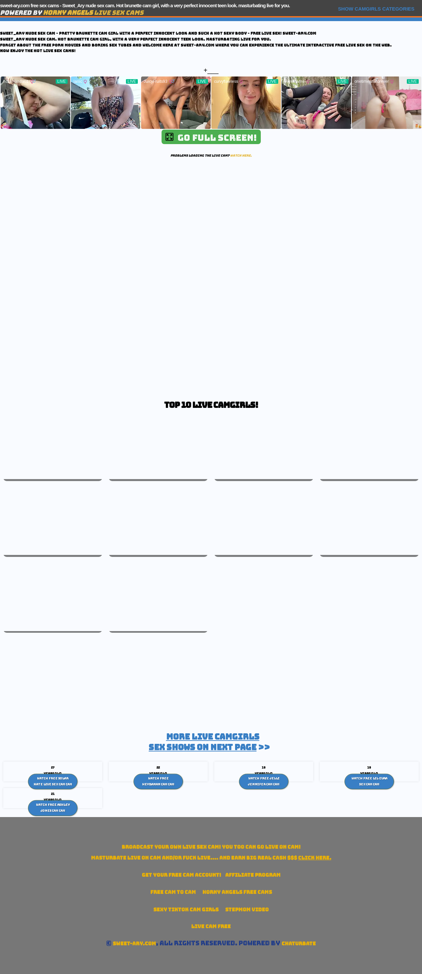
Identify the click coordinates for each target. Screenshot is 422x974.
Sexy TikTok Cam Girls (186, 909)
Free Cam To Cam (173, 892)
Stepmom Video (247, 909)
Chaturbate (299, 943)
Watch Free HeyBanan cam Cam (158, 781)
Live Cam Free (211, 926)
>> (209, 741)
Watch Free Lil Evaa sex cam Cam (369, 781)
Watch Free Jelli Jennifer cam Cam (264, 781)
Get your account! (181, 875)
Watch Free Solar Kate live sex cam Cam (53, 781)
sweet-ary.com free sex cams (29, 5)
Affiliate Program (253, 875)
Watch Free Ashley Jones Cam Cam (53, 808)
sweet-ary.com (134, 943)
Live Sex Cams (93, 13)
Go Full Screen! (211, 137)
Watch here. (241, 155)
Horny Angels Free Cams (237, 892)
